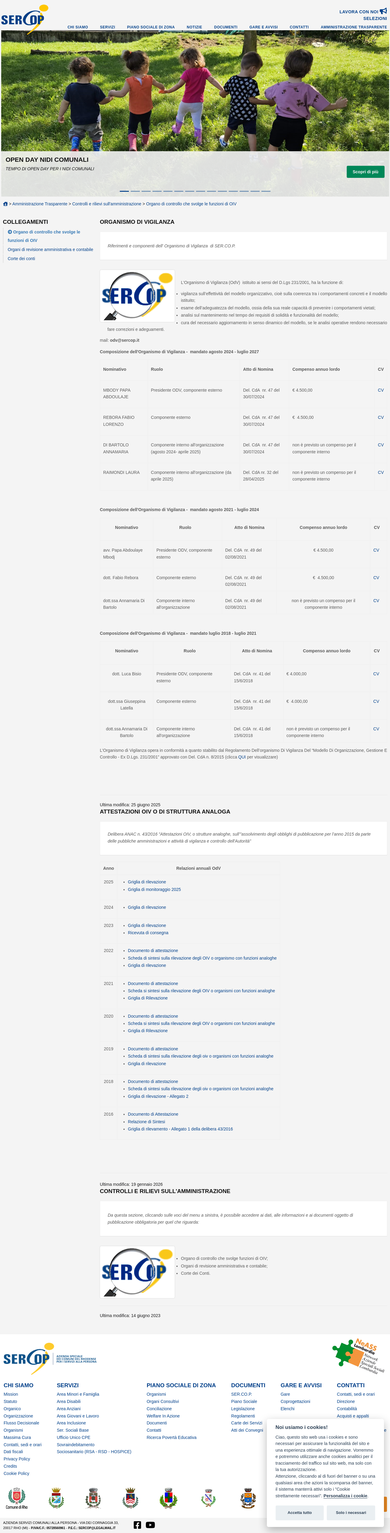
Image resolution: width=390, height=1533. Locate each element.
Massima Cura (17, 1437)
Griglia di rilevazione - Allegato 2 (158, 1096)
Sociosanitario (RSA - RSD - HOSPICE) (94, 1451)
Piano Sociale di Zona (151, 27)
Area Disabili (69, 1401)
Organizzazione (18, 1416)
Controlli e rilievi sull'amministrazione (106, 203)
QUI (242, 757)
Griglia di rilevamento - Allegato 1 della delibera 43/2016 (180, 1129)
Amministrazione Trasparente (354, 27)
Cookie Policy (16, 1473)
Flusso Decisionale (21, 1422)
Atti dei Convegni (247, 1430)
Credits (10, 1466)
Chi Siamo (77, 27)
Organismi (13, 1430)
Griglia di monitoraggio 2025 (154, 889)
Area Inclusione (71, 1422)
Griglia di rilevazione (147, 881)
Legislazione (243, 1408)
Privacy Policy (17, 1458)
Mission (11, 1394)
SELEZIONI (375, 18)
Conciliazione (159, 1408)
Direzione (346, 1401)
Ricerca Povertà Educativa (172, 1437)
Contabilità (347, 1408)
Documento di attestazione (153, 950)
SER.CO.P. (241, 1394)
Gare (285, 1394)
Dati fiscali (13, 1451)
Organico (12, 1408)
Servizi (107, 27)
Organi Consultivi (163, 1401)
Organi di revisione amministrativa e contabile (50, 249)
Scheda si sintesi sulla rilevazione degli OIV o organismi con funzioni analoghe (201, 990)
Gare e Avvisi (263, 27)
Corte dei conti (21, 258)
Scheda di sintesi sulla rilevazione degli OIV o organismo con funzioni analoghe (202, 958)
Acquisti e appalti (353, 1416)
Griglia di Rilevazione (148, 998)
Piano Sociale (244, 1401)
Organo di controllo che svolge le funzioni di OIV (191, 203)
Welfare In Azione (163, 1416)
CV (381, 390)
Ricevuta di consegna (148, 932)
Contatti (299, 27)
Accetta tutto (299, 1512)
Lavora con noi (363, 11)
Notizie (194, 27)
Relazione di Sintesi (146, 1121)
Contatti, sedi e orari (22, 1444)
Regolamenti (243, 1416)
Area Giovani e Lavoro (78, 1416)
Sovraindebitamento (76, 1444)
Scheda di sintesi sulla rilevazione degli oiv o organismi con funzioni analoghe (201, 1056)
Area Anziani (69, 1408)
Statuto (10, 1401)
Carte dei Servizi (246, 1422)
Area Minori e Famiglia (78, 1394)
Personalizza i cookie (345, 1495)
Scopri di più (366, 171)
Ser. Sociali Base (73, 1430)
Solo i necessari (351, 1512)
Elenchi (287, 1408)
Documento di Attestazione (153, 1114)
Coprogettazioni (295, 1401)
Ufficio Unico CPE (73, 1437)
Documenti (226, 27)
